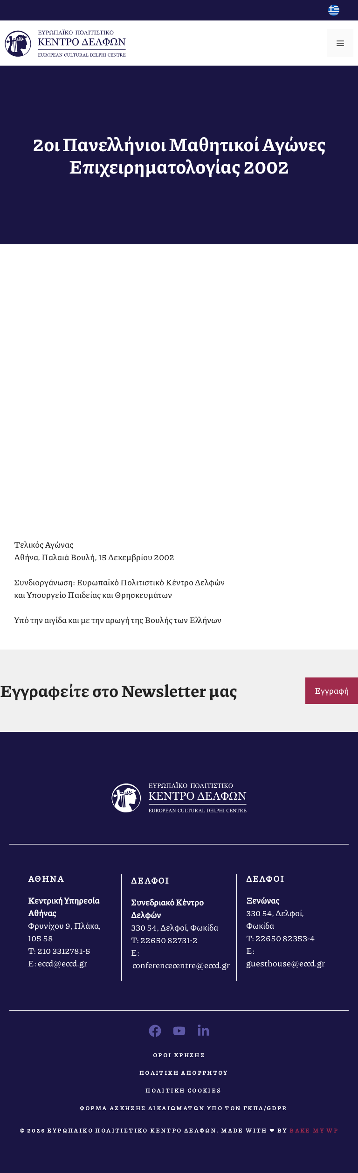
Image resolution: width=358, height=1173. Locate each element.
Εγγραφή (332, 690)
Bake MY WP (313, 1130)
